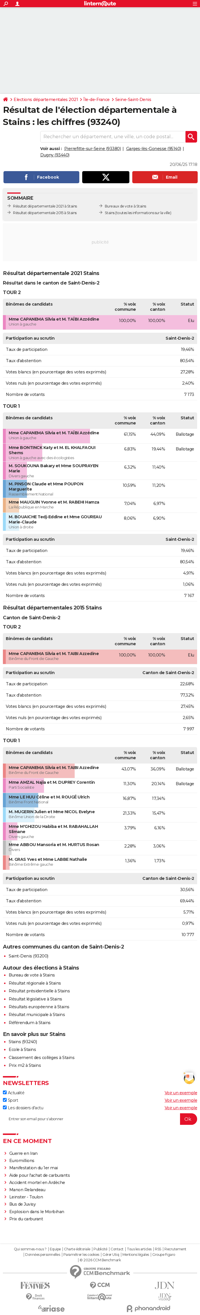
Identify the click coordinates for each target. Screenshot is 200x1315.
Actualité (13, 1092)
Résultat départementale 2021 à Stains (45, 206)
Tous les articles (139, 1249)
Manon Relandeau (27, 1189)
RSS (158, 1249)
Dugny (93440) (54, 155)
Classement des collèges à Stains (41, 1057)
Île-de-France (96, 99)
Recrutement (175, 1249)
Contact (117, 1249)
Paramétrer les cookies (81, 1255)
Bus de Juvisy (22, 1204)
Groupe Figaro (163, 1255)
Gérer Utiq (110, 1255)
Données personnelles (42, 1255)
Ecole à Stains (22, 1049)
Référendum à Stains (30, 1022)
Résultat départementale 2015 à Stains (45, 213)
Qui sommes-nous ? (30, 1249)
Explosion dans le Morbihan (36, 1211)
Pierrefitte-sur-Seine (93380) (92, 148)
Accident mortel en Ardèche (37, 1182)
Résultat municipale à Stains (37, 1014)
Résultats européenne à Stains (39, 1006)
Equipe (55, 1249)
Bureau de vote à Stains (32, 975)
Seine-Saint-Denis (133, 99)
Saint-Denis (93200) (28, 956)
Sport (10, 1100)
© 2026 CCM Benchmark (100, 1260)
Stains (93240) (23, 1041)
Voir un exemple (181, 1092)
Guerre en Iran (23, 1153)
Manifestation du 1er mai (34, 1167)
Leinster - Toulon (26, 1197)
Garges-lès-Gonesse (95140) (153, 148)
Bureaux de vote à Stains (125, 206)
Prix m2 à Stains (25, 1065)
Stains (110, 213)
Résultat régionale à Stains (35, 983)
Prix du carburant (26, 1219)
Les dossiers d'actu (23, 1107)
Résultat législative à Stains (35, 999)
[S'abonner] (100, 1119)
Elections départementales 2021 (46, 99)
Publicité (100, 1249)
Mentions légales (135, 1255)
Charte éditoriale (77, 1249)
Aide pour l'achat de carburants (39, 1175)
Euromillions (21, 1160)
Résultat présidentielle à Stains (39, 991)
